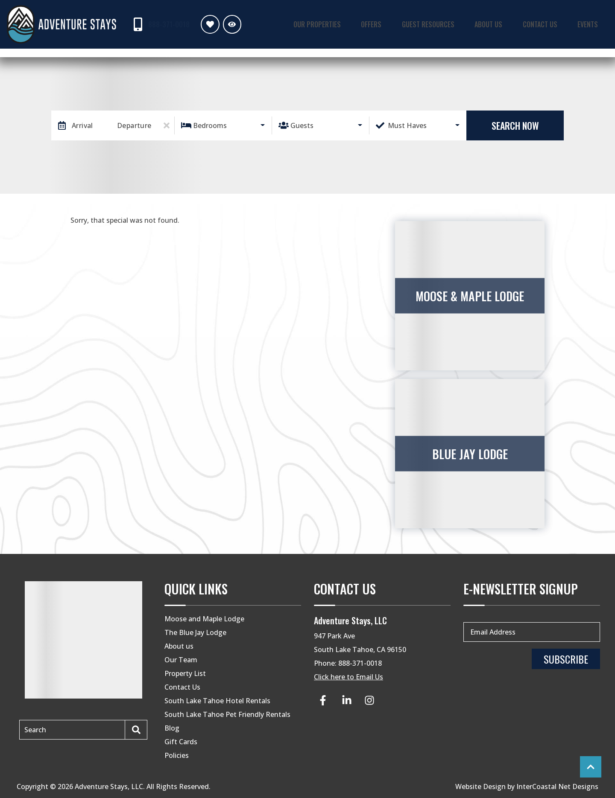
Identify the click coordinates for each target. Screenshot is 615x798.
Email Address (492, 632)
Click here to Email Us (348, 677)
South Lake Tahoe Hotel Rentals (217, 700)
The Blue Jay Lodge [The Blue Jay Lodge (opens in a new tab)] (195, 632)
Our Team (180, 659)
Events (590, 23)
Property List (185, 673)
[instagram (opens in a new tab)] (369, 700)
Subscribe (566, 659)
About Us (500, 23)
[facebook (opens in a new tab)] (324, 700)
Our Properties (343, 23)
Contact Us (547, 23)
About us (178, 646)
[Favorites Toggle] (208, 24)
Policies (176, 755)
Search (35, 729)
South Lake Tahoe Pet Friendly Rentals (227, 714)
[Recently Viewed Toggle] (229, 24)
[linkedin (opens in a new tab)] (347, 700)
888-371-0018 (360, 663)
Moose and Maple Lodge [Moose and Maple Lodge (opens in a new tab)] (204, 618)
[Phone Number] (159, 24)
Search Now (515, 125)
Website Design (480, 786)
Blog (171, 728)
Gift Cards (180, 741)
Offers (392, 23)
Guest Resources (444, 23)
